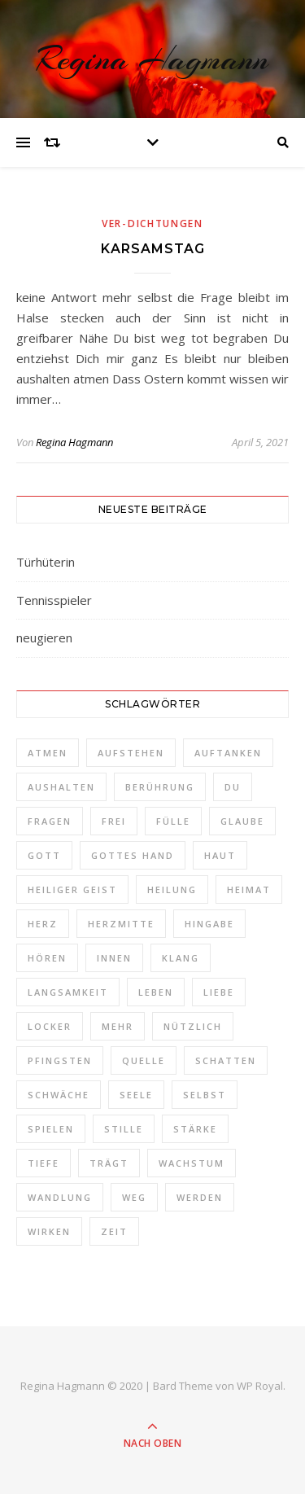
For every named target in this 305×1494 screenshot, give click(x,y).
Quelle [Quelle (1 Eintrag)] (143, 1060)
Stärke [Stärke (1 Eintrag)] (195, 1129)
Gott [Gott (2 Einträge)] (44, 855)
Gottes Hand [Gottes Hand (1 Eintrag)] (132, 855)
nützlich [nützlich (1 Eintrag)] (192, 1026)
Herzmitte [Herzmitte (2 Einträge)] (121, 924)
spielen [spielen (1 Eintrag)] (51, 1129)
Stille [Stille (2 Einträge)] (123, 1129)
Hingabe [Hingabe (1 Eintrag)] (209, 924)
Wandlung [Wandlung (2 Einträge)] (60, 1197)
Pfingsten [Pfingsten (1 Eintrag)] (60, 1060)
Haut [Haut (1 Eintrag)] (220, 855)
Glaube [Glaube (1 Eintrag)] (242, 821)
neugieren (44, 637)
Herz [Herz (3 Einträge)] (43, 924)
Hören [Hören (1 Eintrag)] (47, 958)
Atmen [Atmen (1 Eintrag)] (48, 753)
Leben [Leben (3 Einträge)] (155, 992)
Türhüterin (45, 562)
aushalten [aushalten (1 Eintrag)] (61, 787)
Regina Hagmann (152, 59)
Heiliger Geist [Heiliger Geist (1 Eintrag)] (72, 889)
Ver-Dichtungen (152, 223)
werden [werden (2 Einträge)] (199, 1197)
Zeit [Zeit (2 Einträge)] (114, 1231)
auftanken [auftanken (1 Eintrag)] (228, 753)
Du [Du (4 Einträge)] (232, 787)
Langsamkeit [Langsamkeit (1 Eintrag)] (68, 992)
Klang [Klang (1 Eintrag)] (180, 958)
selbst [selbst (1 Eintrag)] (204, 1095)
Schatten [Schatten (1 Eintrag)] (225, 1060)
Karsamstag (153, 248)
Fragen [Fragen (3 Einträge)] (50, 821)
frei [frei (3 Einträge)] (114, 821)
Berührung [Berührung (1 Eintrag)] (159, 787)
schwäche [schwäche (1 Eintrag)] (58, 1095)
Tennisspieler (54, 600)
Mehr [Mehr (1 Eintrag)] (117, 1026)
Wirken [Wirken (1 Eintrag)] (49, 1231)
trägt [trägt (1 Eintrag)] (109, 1163)
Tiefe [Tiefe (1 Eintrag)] (43, 1163)
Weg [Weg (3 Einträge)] (134, 1197)
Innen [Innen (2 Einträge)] (114, 958)
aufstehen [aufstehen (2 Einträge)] (131, 753)
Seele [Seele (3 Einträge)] (136, 1095)
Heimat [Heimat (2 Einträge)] (249, 889)
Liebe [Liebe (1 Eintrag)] (218, 992)
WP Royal (260, 1385)
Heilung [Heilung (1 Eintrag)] (172, 889)
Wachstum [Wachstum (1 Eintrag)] (191, 1163)
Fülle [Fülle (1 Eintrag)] (173, 821)
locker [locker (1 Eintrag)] (50, 1026)
